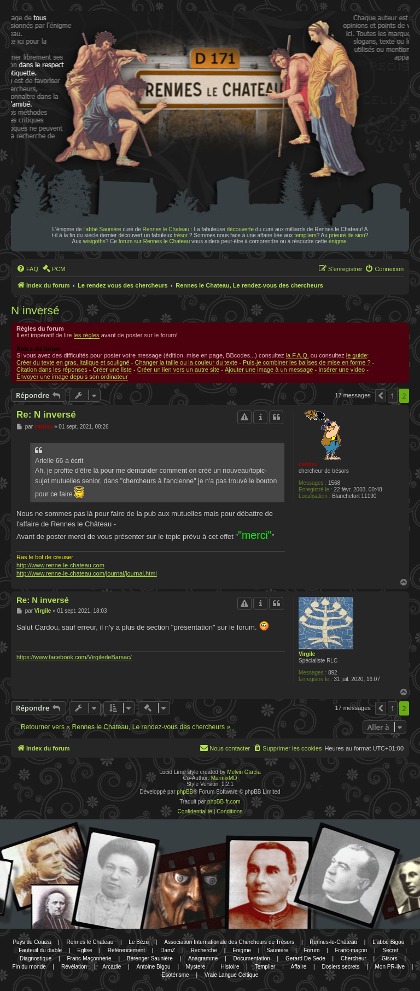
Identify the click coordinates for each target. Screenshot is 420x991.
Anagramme (203, 958)
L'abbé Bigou (388, 942)
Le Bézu (139, 942)
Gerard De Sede (305, 958)
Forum (311, 950)
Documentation (252, 958)
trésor (181, 235)
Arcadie (111, 967)
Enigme (241, 950)
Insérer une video (341, 369)
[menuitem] (27, 268)
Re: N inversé (46, 414)
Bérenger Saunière (150, 958)
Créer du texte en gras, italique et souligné (73, 362)
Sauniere (277, 950)
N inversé (35, 310)
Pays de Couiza (32, 942)
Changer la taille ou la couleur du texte (186, 362)
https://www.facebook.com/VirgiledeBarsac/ (74, 657)
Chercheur (353, 958)
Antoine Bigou (153, 967)
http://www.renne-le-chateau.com (60, 565)
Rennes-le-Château (333, 942)
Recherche (204, 950)
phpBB (185, 792)
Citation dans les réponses (52, 369)
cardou (308, 464)
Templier (265, 967)
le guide (357, 355)
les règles (87, 335)
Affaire (299, 967)
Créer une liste (112, 369)
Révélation (74, 967)
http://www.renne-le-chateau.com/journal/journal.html (86, 573)
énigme (338, 241)
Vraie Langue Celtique (232, 975)
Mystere (196, 967)
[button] (380, 395)
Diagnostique (35, 958)
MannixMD (224, 778)
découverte (240, 229)
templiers (305, 235)
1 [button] (392, 396)
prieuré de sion (347, 235)
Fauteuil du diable (40, 950)
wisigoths (94, 241)
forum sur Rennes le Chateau (154, 241)
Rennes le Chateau (166, 229)
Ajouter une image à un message (269, 369)
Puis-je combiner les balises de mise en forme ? (307, 362)
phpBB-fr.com (224, 802)
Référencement (126, 950)
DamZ (167, 950)
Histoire (230, 967)
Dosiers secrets (340, 967)
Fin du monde (29, 967)
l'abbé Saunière (102, 229)
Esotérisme (175, 975)
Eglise (84, 950)
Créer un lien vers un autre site (178, 369)
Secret (391, 950)
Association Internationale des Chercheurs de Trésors (229, 942)
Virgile (307, 654)
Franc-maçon (351, 950)
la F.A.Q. (297, 355)
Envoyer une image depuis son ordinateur (72, 376)
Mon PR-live (390, 967)
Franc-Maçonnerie (89, 958)
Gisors (390, 958)
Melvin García (244, 772)
